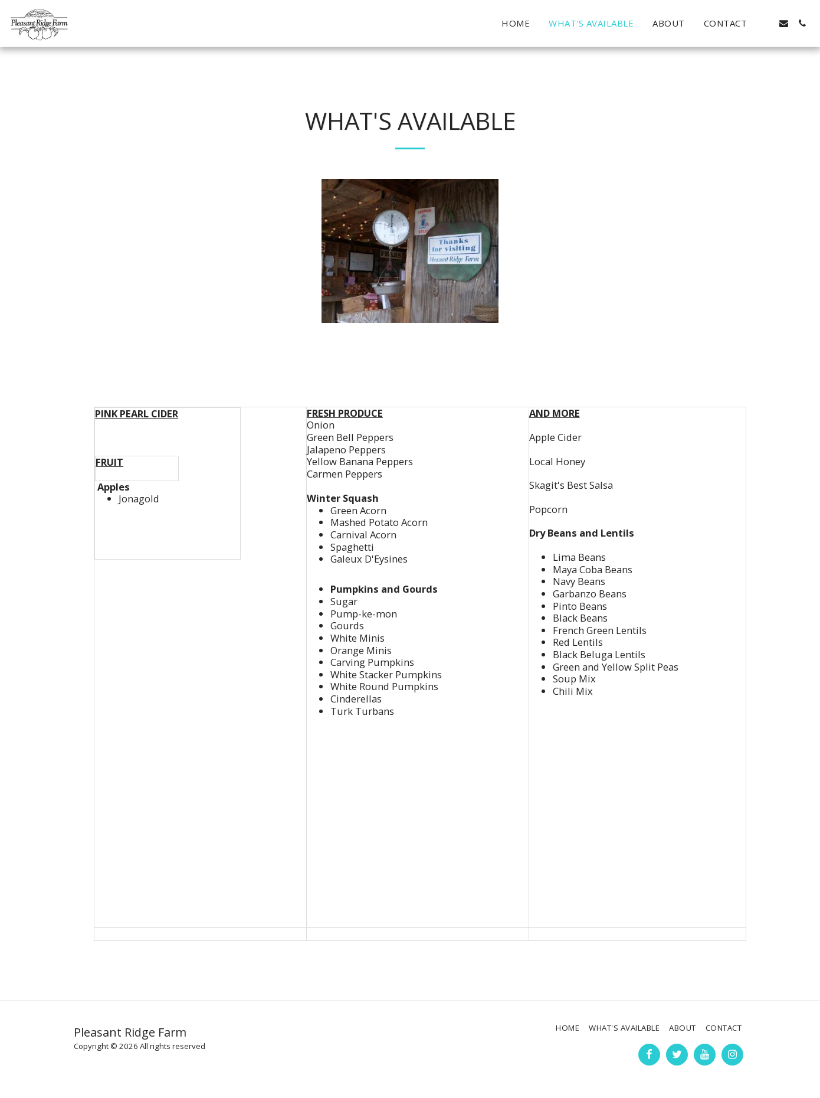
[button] (765, 23)
